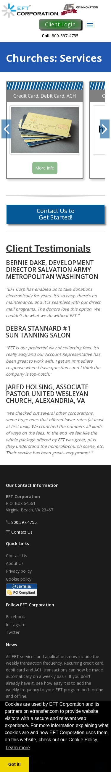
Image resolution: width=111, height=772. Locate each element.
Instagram (15, 624)
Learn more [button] (18, 747)
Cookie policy (18, 579)
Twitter (13, 632)
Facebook (15, 616)
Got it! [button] (14, 764)
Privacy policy (19, 571)
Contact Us (22, 532)
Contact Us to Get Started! (56, 214)
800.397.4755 (24, 522)
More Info (44, 168)
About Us (15, 563)
